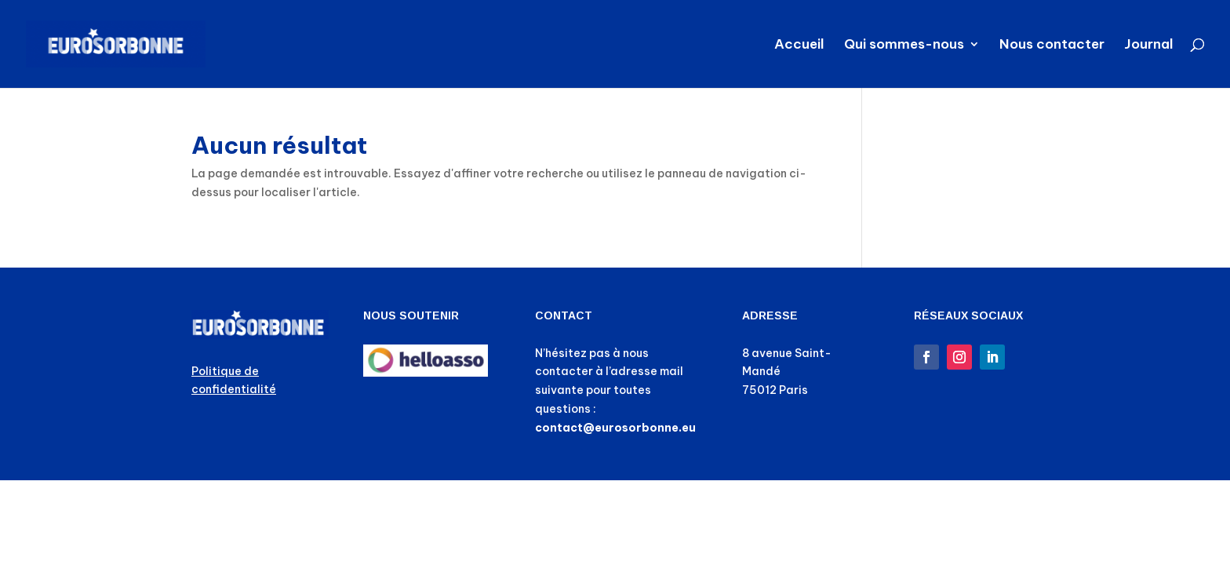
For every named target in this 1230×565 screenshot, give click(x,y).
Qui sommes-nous (904, 45)
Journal (1149, 45)
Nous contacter (1051, 45)
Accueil (799, 45)
